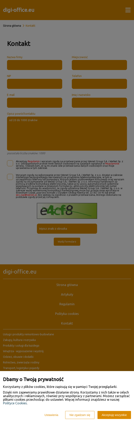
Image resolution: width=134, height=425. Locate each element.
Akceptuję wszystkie (114, 415)
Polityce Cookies (15, 403)
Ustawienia (51, 415)
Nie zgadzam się (79, 415)
